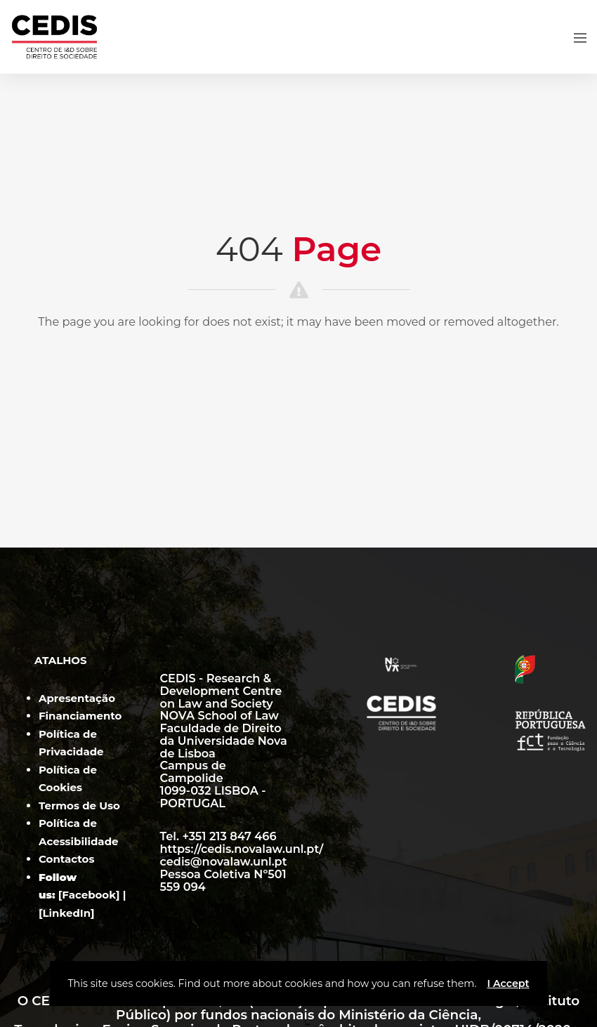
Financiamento (80, 715)
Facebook (89, 894)
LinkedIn (67, 913)
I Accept (508, 983)
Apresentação (77, 698)
